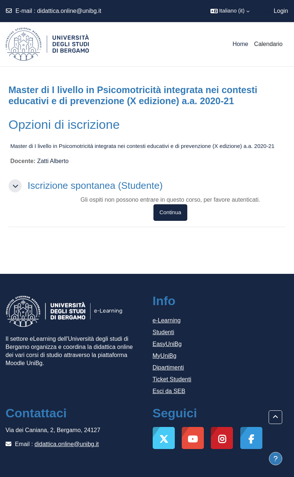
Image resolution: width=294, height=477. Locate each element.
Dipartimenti (168, 367)
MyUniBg (165, 356)
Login (281, 11)
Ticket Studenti (172, 379)
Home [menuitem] (240, 44)
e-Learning (167, 320)
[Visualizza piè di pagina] (275, 458)
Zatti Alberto (52, 161)
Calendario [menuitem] (268, 44)
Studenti (163, 332)
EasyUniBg (167, 344)
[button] (230, 11)
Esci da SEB (169, 391)
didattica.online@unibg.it (69, 11)
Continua (170, 212)
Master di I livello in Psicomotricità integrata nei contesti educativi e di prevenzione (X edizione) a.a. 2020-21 (142, 146)
